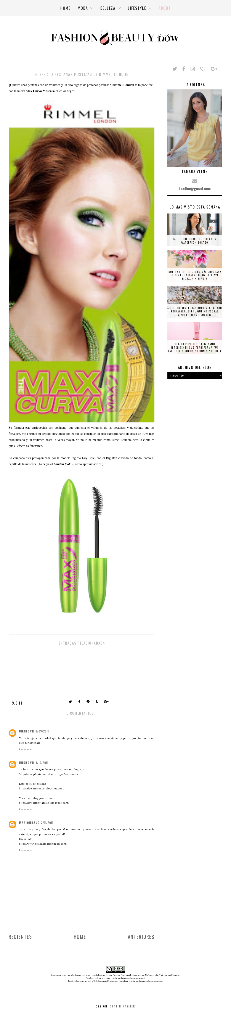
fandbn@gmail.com (195, 188)
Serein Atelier (122, 1006)
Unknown (26, 731)
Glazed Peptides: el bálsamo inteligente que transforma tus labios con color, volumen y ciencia (194, 347)
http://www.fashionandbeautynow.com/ (128, 978)
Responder (25, 749)
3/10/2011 (41, 762)
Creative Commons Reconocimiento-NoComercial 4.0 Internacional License (146, 975)
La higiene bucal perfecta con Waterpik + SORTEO (195, 240)
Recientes (20, 936)
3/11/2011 (47, 822)
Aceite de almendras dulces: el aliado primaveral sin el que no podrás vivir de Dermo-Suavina (194, 311)
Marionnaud (29, 822)
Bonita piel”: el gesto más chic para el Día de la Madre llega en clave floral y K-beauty (194, 275)
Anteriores (141, 936)
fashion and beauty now (85, 975)
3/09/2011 (42, 731)
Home (80, 936)
